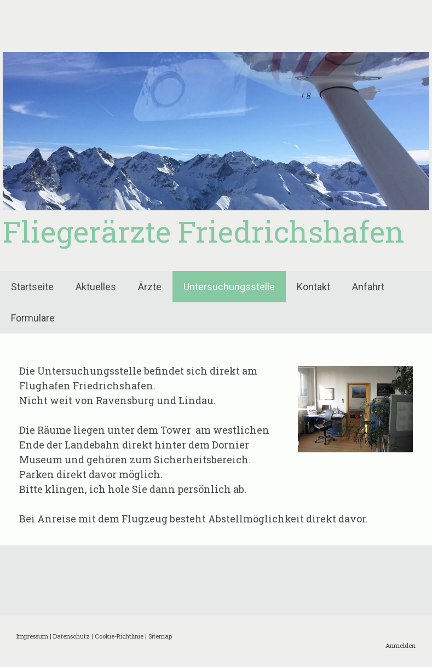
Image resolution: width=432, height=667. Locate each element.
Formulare (33, 318)
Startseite (32, 286)
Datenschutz (71, 636)
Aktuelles (96, 286)
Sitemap (160, 636)
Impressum (32, 636)
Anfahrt (368, 286)
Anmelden (400, 645)
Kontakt (313, 286)
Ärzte (150, 286)
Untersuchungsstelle (229, 286)
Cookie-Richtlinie (119, 636)
